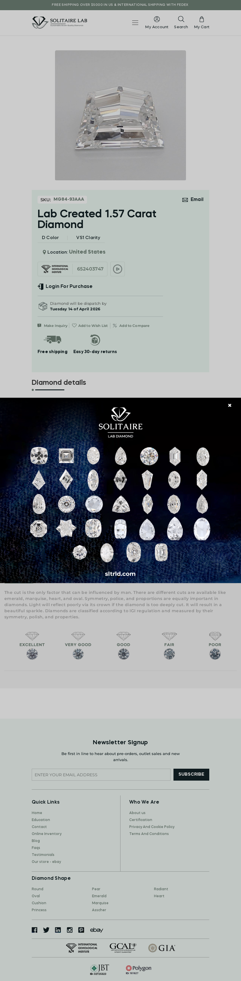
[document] (120, 490)
